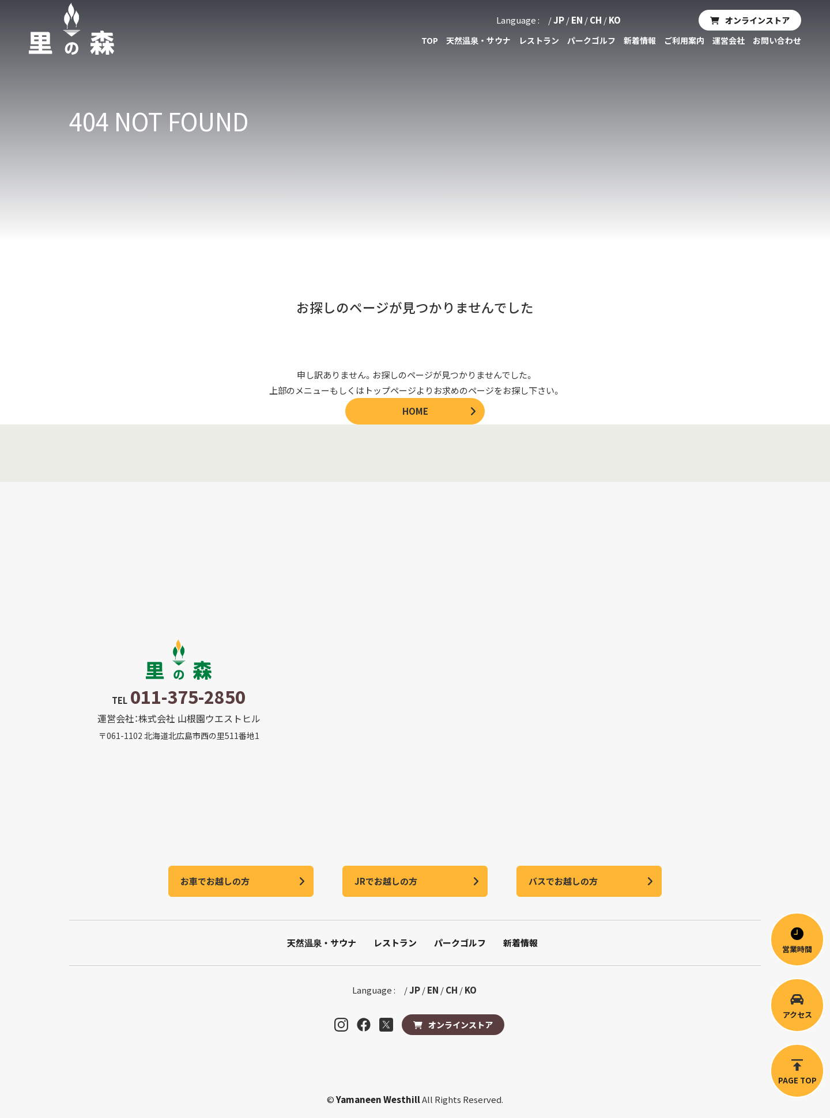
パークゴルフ (591, 40)
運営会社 (728, 40)
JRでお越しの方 (385, 881)
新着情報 (640, 40)
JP (558, 20)
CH (596, 20)
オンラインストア (757, 20)
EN (577, 20)
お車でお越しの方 (215, 881)
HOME (415, 411)
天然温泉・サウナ (478, 40)
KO (615, 20)
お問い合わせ (777, 40)
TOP (429, 40)
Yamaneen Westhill (379, 1099)
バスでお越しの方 (563, 881)
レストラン (539, 40)
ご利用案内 (684, 40)
